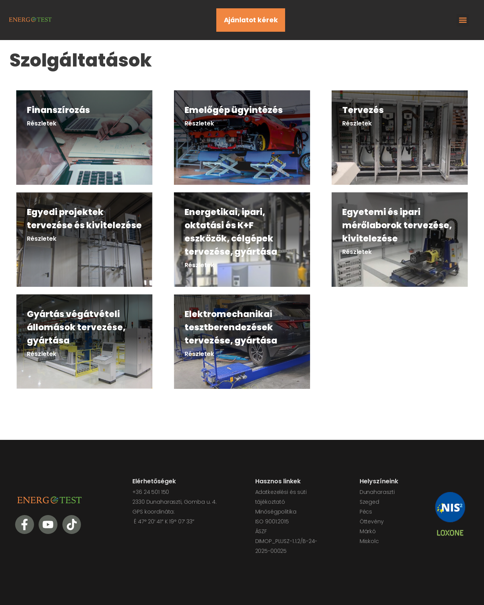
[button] (462, 20)
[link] (84, 137)
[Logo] (30, 19)
